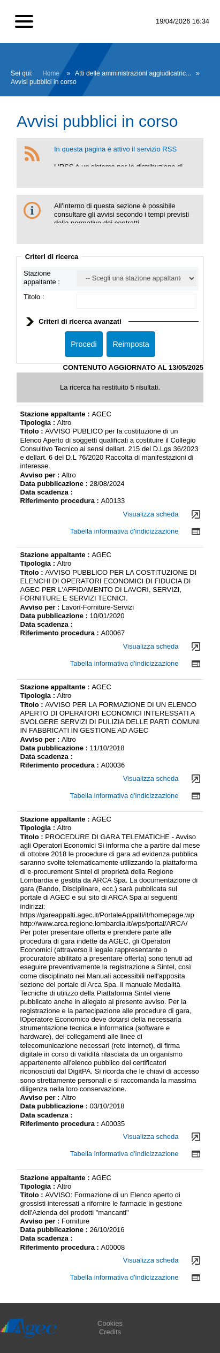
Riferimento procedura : (60, 501)
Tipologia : (38, 423)
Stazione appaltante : (42, 277)
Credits (110, 1332)
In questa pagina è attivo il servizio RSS (115, 149)
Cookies (110, 1323)
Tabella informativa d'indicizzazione (124, 531)
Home (50, 73)
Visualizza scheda (151, 514)
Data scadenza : (46, 492)
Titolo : (34, 297)
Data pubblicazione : (55, 484)
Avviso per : (41, 475)
